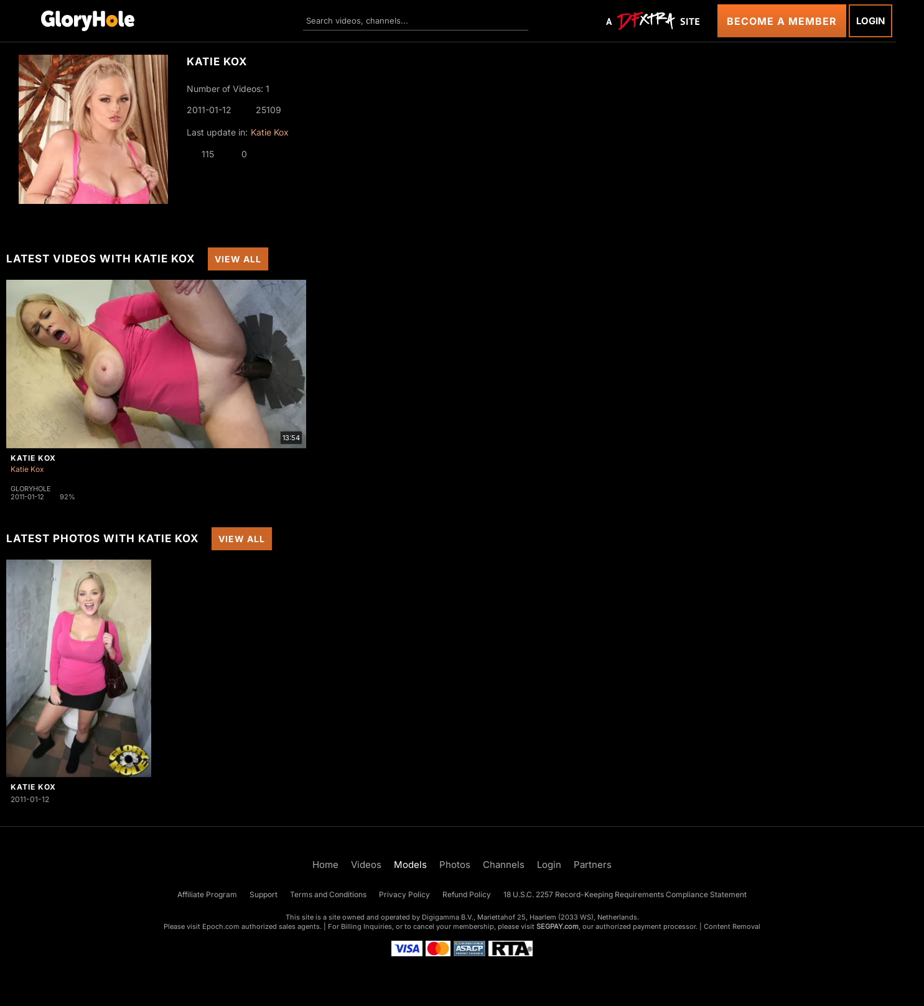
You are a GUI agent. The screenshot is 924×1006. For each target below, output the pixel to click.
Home (325, 864)
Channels (504, 864)
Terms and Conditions (328, 894)
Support (264, 894)
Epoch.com (221, 926)
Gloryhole (31, 488)
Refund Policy (466, 894)
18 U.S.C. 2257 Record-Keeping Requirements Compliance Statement (625, 894)
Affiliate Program (207, 894)
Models (410, 864)
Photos (454, 864)
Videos (366, 864)
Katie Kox (270, 132)
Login (870, 21)
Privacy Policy (404, 894)
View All (238, 259)
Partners (593, 864)
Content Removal (732, 926)
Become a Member (782, 21)
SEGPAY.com (557, 926)
